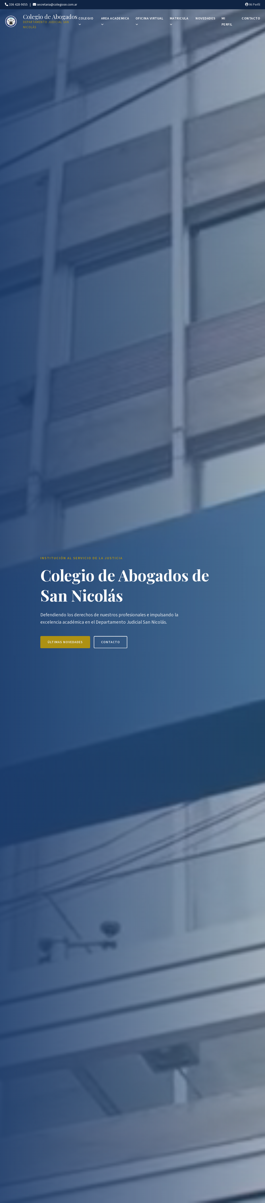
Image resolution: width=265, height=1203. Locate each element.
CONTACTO (251, 18)
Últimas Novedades (65, 646)
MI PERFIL (227, 21)
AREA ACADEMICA (115, 21)
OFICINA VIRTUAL (149, 21)
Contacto (110, 646)
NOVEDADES (205, 18)
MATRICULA (179, 21)
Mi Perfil (252, 4)
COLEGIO (86, 21)
